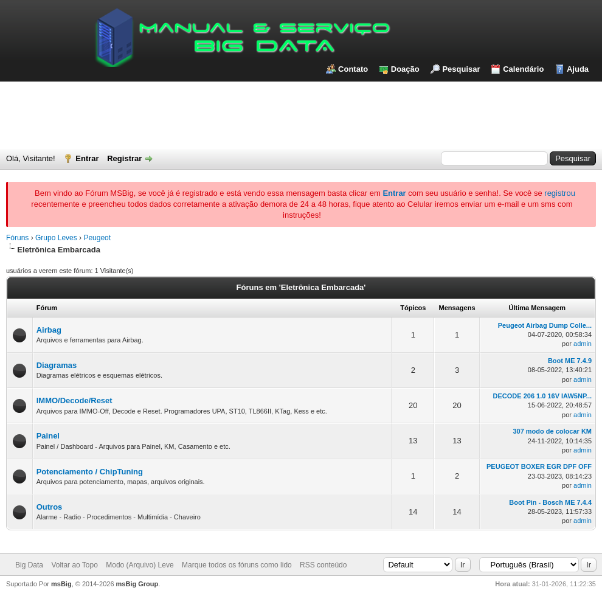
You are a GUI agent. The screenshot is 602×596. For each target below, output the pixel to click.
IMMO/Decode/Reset (74, 400)
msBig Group (137, 583)
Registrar (124, 158)
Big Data (29, 565)
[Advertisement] (301, 115)
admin (582, 343)
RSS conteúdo (323, 565)
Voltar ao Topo (74, 565)
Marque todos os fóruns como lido (237, 565)
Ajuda (578, 69)
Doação (405, 69)
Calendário (523, 69)
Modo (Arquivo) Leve (139, 565)
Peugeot (97, 238)
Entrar (87, 158)
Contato (353, 69)
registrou (559, 193)
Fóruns (17, 238)
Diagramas (56, 365)
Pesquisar (461, 69)
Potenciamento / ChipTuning (89, 471)
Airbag (48, 329)
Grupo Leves (56, 238)
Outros (49, 506)
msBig (61, 583)
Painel (48, 435)
